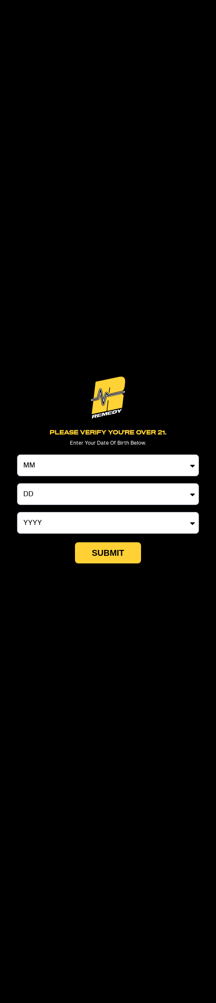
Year (24, 508)
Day (23, 479)
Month (27, 451)
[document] (108, 501)
